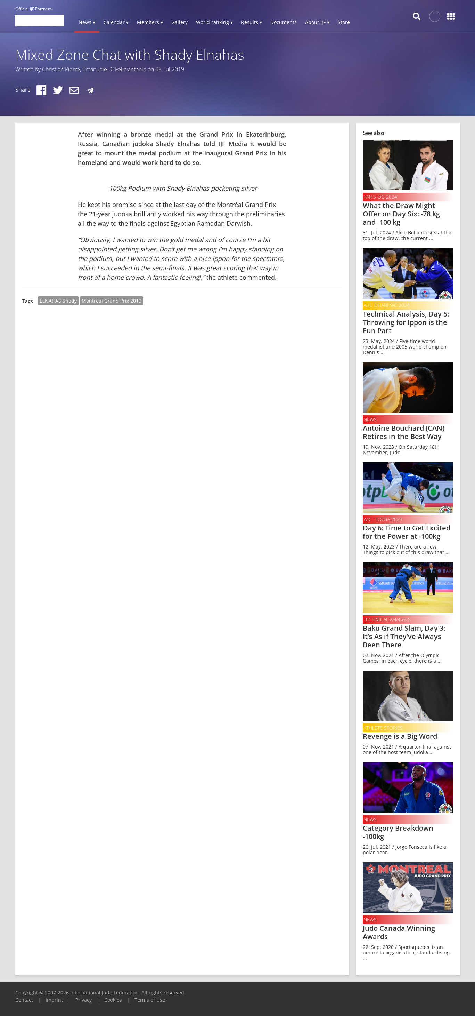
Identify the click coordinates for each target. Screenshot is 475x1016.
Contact (24, 1000)
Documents (283, 22)
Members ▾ (150, 22)
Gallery (179, 22)
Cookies (113, 1000)
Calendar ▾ (116, 22)
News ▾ (87, 22)
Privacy (83, 1000)
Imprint (54, 1000)
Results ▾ (251, 22)
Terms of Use (149, 1000)
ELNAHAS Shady (58, 300)
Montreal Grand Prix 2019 (111, 300)
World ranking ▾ (214, 22)
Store (344, 22)
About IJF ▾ (317, 22)
